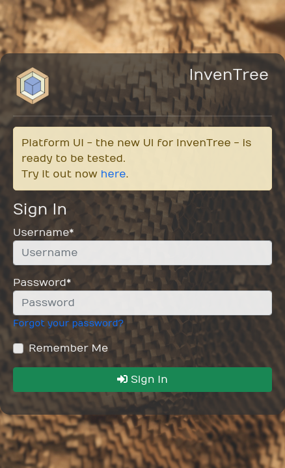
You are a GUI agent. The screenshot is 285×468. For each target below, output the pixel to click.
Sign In (142, 379)
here (113, 174)
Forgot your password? (68, 323)
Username (43, 233)
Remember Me (68, 348)
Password (42, 283)
